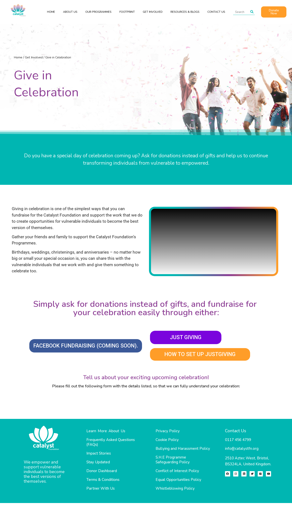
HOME (51, 12)
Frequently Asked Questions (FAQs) (110, 444)
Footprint (127, 12)
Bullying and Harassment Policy (183, 450)
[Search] (252, 12)
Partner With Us (100, 490)
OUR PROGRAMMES (98, 12)
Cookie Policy (167, 441)
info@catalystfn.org (241, 450)
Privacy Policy (168, 433)
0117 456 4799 (238, 441)
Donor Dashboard (101, 473)
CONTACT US (216, 12)
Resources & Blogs (185, 12)
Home (18, 57)
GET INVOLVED (153, 12)
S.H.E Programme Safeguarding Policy (173, 462)
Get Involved (34, 57)
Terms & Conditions (102, 481)
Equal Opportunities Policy (178, 481)
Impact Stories (98, 455)
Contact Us (235, 433)
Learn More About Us (105, 433)
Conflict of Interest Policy (177, 473)
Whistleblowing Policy (175, 490)
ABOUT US (70, 12)
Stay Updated (98, 464)
